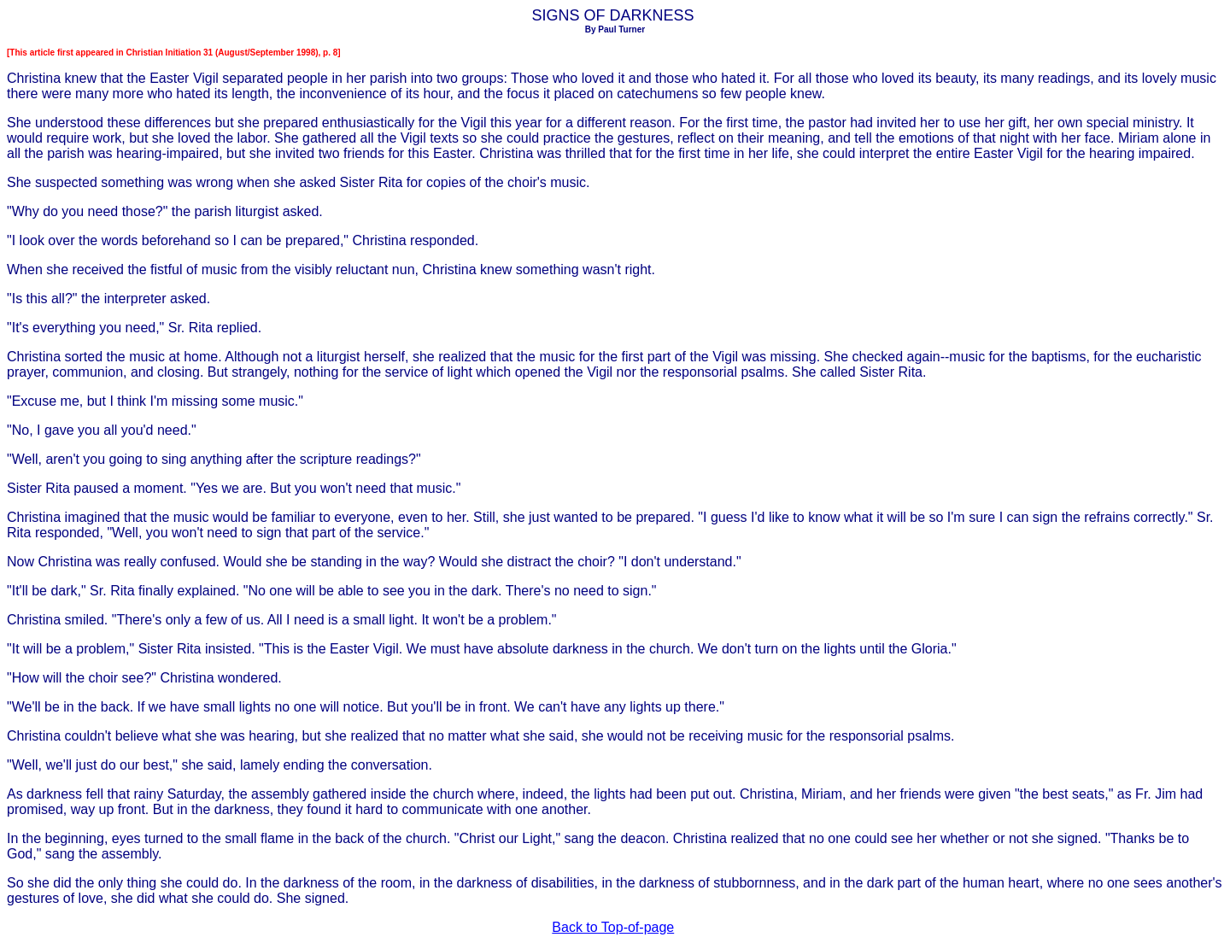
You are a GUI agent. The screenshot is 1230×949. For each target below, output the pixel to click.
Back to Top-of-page (613, 927)
